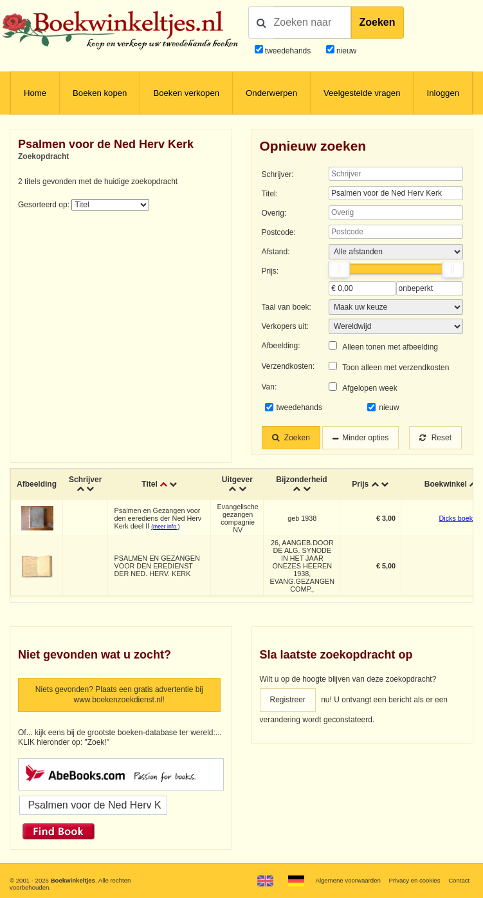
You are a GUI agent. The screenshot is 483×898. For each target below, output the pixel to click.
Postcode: (279, 232)
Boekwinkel (445, 484)
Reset (435, 437)
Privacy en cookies (415, 880)
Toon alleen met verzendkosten (395, 367)
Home (35, 93)
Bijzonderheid (301, 479)
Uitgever (237, 479)
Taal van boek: (286, 307)
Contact (458, 880)
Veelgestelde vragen (362, 93)
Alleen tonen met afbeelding (390, 346)
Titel (149, 484)
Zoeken (378, 22)
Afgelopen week (369, 388)
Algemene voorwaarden (347, 880)
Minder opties (365, 437)
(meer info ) (165, 526)
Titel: (270, 193)
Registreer (287, 699)
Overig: (274, 213)
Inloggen (442, 93)
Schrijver (85, 479)
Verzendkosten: (288, 366)
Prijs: (270, 271)
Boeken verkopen (186, 93)
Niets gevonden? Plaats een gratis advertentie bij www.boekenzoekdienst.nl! (119, 694)
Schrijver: (278, 174)
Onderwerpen (271, 93)
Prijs (360, 484)
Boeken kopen (100, 93)
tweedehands (288, 50)
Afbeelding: (281, 345)
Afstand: (276, 251)
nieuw (345, 50)
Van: (269, 386)
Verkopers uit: (285, 326)
